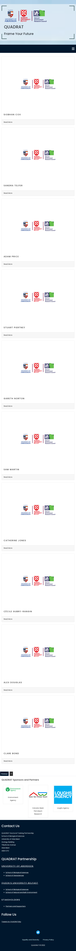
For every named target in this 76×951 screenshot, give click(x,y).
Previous (4, 774)
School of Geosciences (15, 875)
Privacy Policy (48, 940)
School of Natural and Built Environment (21, 892)
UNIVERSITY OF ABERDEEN (17, 866)
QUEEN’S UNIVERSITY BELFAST (20, 883)
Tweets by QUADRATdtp (11, 922)
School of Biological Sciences (17, 872)
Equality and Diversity (30, 940)
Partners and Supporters (16, 906)
